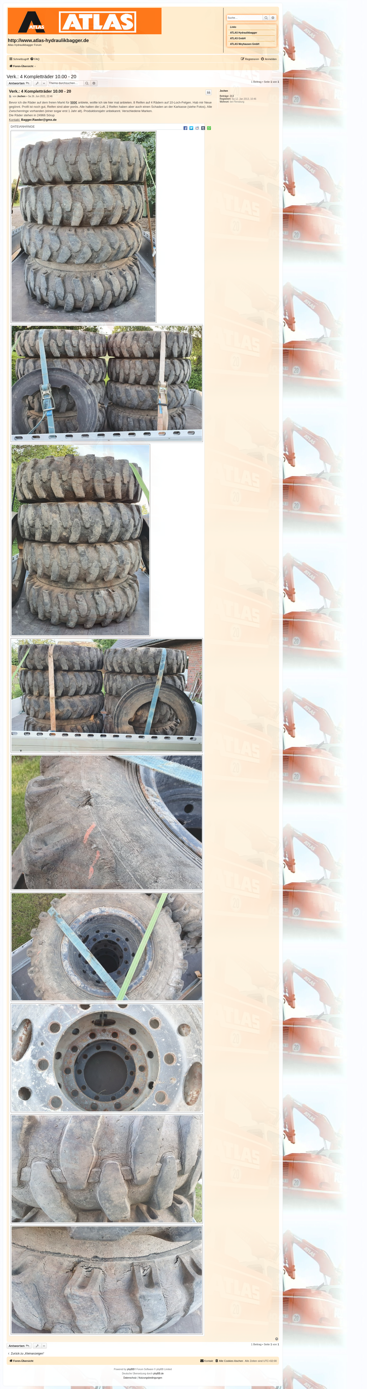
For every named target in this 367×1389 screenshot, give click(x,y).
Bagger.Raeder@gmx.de (39, 119)
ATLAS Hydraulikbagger (243, 32)
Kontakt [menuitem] (206, 1360)
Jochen (224, 91)
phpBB (130, 1369)
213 (232, 96)
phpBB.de (158, 1373)
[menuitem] (34, 59)
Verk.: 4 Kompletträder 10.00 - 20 (41, 76)
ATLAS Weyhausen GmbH (244, 44)
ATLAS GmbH (237, 38)
